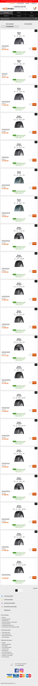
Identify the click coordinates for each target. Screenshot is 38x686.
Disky (32, 12)
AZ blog (3, 617)
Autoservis (32, 15)
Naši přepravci (5, 650)
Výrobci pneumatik (6, 623)
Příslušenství (6, 15)
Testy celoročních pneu (7, 635)
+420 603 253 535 (20, 6)
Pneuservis (19, 15)
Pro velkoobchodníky (6, 647)
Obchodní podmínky (6, 644)
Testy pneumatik (20, 3)
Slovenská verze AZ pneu (7, 653)
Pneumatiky (6, 12)
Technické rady (5, 620)
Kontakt (27, 3)
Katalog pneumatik (6, 619)
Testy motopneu (5, 637)
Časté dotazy (5, 645)
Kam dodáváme (5, 656)
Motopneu (19, 12)
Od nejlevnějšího (28, 23)
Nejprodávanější (10, 23)
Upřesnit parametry (5, 18)
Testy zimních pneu (6, 634)
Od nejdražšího (10, 26)
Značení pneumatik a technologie (9, 622)
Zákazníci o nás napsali (7, 655)
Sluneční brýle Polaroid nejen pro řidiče (10, 627)
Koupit (34, 48)
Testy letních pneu (6, 632)
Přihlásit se (33, 3)
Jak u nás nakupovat (6, 652)
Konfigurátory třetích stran (8, 625)
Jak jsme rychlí (5, 649)
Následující (35, 588)
